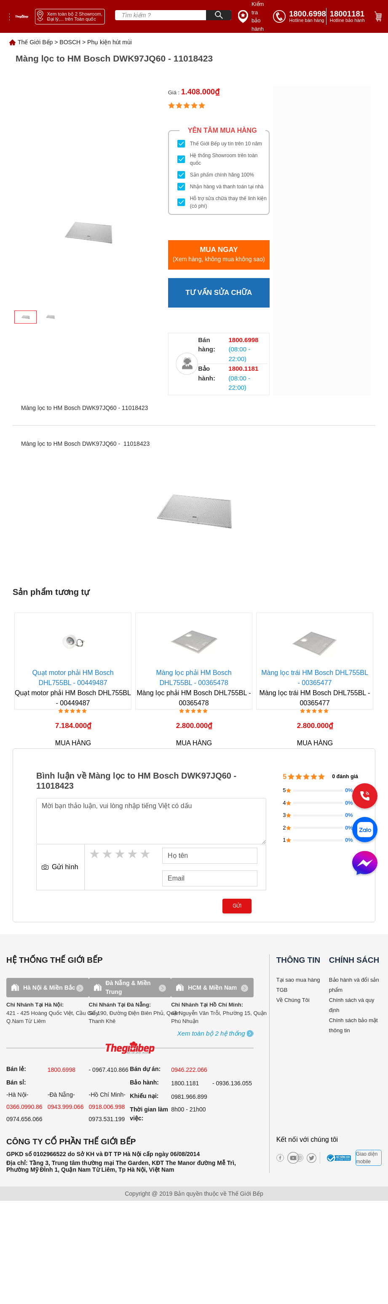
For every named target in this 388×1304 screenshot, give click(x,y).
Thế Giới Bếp (35, 42)
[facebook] (280, 1158)
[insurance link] (253, 16)
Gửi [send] (237, 906)
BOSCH (69, 42)
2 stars (108, 853)
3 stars (120, 853)
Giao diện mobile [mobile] (367, 1158)
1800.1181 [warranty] (185, 1083)
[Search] (218, 15)
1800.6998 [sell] (61, 1069)
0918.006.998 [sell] (107, 1106)
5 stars (145, 853)
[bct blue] (340, 1157)
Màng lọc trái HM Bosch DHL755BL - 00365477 (315, 677)
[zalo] (365, 830)
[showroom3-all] (211, 1034)
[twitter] (308, 1158)
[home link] (21, 16)
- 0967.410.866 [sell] (108, 1069)
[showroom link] (70, 16)
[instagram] (299, 1158)
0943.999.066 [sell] (66, 1106)
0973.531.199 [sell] (107, 1119)
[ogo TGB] (130, 1048)
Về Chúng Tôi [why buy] (293, 1000)
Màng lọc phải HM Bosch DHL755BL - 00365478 (194, 677)
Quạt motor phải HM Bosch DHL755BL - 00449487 (73, 677)
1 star (95, 853)
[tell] (299, 16)
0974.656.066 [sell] (24, 1119)
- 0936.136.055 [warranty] (232, 1083)
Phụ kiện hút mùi (109, 42)
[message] (365, 864)
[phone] (349, 16)
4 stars (133, 853)
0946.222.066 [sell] (189, 1069)
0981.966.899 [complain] (189, 1096)
